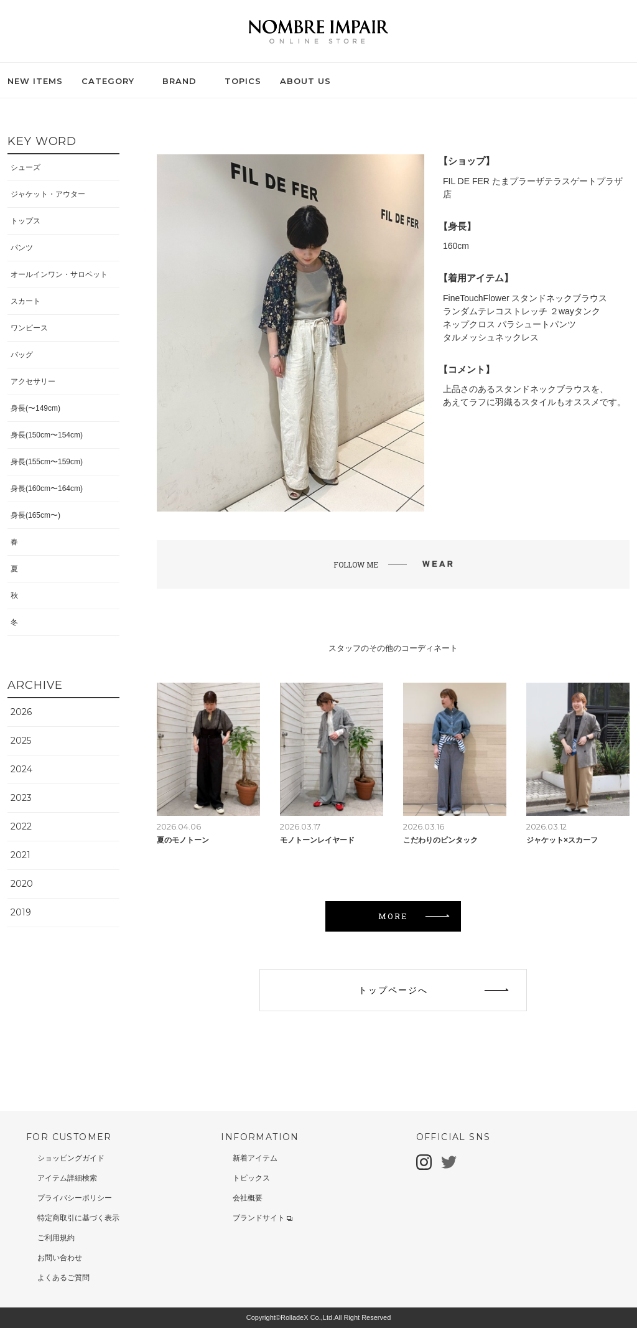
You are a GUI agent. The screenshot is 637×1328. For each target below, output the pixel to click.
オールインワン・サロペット (59, 274)
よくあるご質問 (63, 1277)
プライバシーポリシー (74, 1198)
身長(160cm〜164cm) (47, 488)
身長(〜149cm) (35, 408)
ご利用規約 (56, 1237)
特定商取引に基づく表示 (78, 1217)
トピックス (251, 1178)
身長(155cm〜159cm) (47, 461)
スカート (25, 301)
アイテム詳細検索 (67, 1178)
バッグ (22, 354)
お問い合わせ (59, 1257)
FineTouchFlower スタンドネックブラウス (525, 298)
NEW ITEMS (35, 81)
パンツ (22, 247)
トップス (25, 221)
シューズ (25, 167)
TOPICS (243, 81)
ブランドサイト (262, 1217)
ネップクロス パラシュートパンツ (509, 324)
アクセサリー (33, 381)
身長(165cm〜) (35, 515)
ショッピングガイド (71, 1158)
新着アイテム (255, 1158)
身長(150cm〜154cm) (47, 435)
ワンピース (29, 328)
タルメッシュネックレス (491, 337)
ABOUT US (305, 81)
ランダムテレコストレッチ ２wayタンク (521, 311)
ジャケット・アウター (48, 194)
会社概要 (248, 1198)
